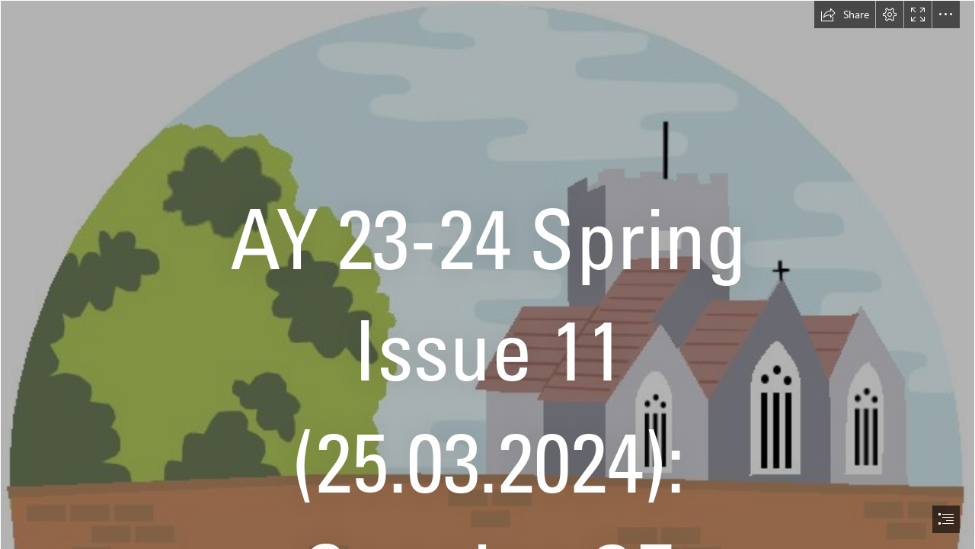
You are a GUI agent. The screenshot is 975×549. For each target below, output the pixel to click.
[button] (844, 14)
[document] (487, 274)
